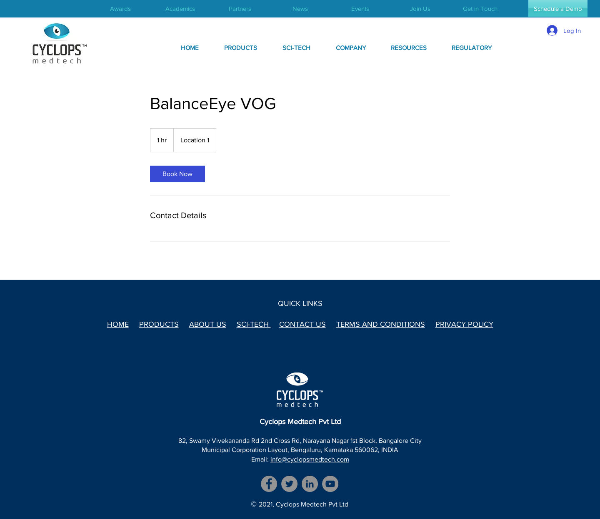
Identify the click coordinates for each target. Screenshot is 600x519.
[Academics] (180, 8)
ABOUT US (207, 324)
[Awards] (120, 8)
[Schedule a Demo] (558, 8)
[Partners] (240, 8)
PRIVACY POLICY (464, 324)
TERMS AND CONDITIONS (380, 324)
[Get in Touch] (480, 8)
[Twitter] (289, 484)
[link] (177, 174)
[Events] (360, 8)
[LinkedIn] (310, 484)
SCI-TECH (254, 324)
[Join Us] (420, 8)
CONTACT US (302, 324)
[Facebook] (269, 484)
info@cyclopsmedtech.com (309, 459)
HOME (118, 324)
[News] (300, 8)
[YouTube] (330, 484)
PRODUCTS (159, 324)
